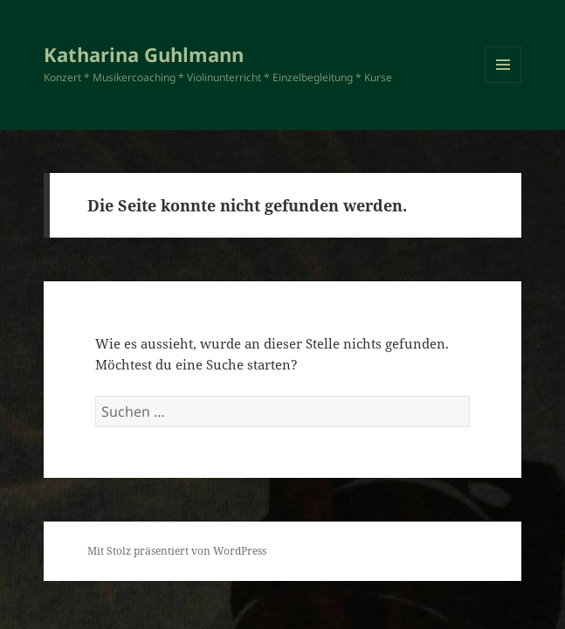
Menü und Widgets (503, 82)
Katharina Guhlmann (144, 54)
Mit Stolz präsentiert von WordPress (176, 550)
